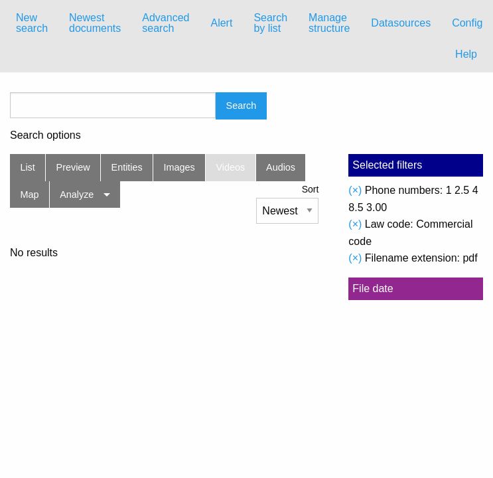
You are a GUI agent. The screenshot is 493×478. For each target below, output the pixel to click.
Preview (73, 167)
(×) (355, 190)
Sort (310, 189)
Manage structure (329, 23)
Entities (127, 167)
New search (32, 23)
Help (466, 54)
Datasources (401, 23)
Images (179, 167)
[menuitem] (31, 23)
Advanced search (165, 23)
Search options (45, 135)
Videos (231, 167)
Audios (280, 167)
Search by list (270, 23)
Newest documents (95, 23)
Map (29, 194)
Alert (221, 23)
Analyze (77, 194)
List (27, 167)
